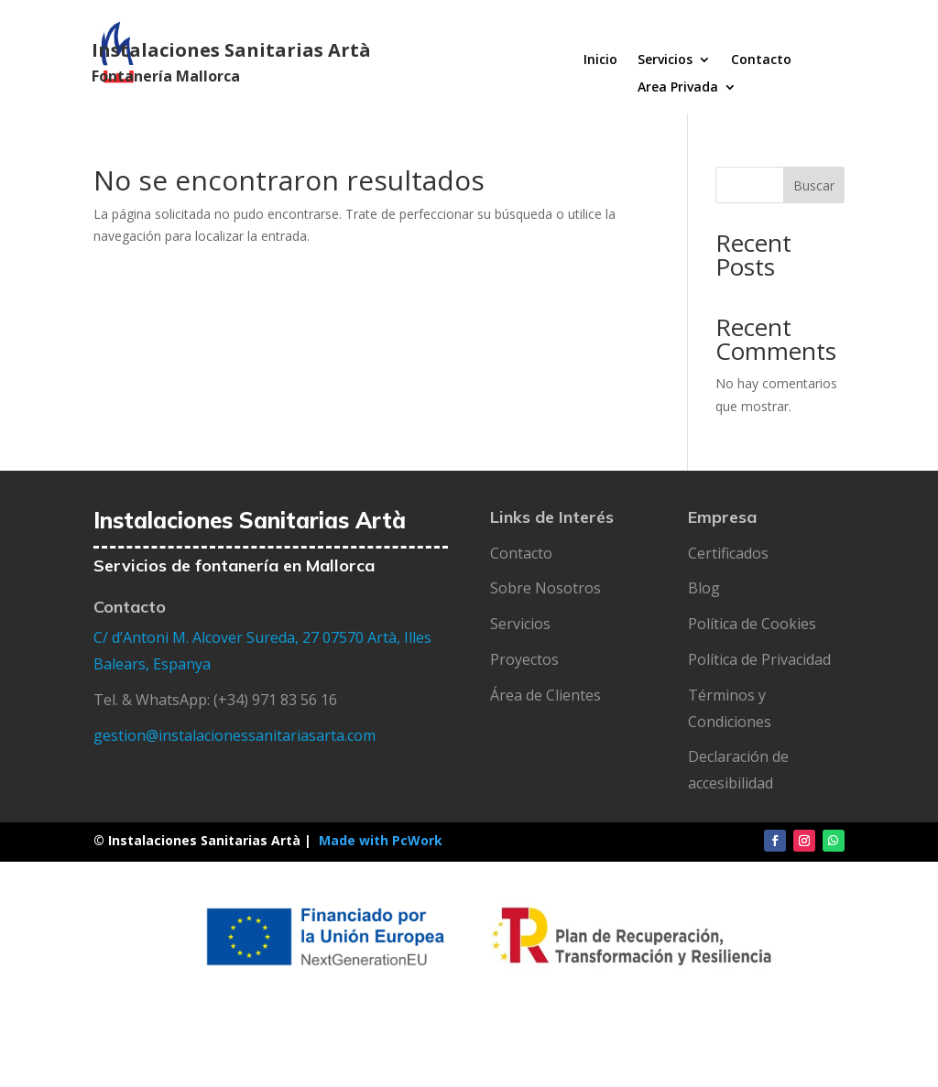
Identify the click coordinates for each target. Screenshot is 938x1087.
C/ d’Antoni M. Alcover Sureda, (197, 637)
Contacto (761, 60)
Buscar (813, 185)
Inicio (600, 60)
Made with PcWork (380, 840)
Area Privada (678, 88)
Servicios (665, 60)
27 (312, 637)
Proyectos (524, 659)
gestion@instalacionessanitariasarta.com (234, 735)
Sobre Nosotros (545, 588)
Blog (704, 588)
